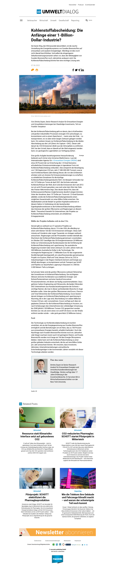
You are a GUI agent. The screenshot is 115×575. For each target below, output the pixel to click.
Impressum (78, 540)
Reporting (75, 20)
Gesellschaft (64, 20)
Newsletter (72, 5)
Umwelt (53, 20)
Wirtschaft (43, 20)
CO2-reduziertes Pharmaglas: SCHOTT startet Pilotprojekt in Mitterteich (78, 436)
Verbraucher (32, 20)
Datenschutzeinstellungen (52, 540)
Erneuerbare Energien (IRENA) (65, 160)
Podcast (81, 5)
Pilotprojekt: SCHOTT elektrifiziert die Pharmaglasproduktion (37, 497)
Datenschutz (37, 540)
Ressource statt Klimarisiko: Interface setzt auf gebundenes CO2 (37, 436)
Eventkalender (90, 5)
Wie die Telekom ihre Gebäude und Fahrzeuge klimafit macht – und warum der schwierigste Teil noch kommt (78, 498)
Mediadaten (67, 540)
